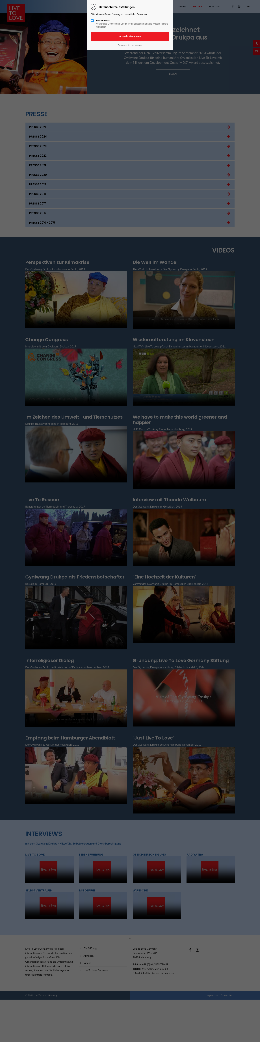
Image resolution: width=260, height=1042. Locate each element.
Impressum (136, 45)
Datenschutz (124, 45)
